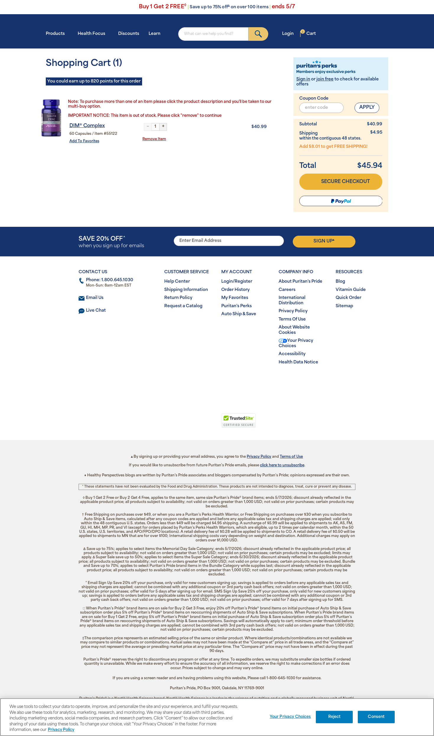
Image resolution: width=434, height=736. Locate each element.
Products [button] (57, 33)
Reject (334, 717)
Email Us (94, 298)
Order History (235, 290)
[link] (193, 423)
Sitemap (344, 306)
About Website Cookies (294, 330)
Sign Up (323, 241)
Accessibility (292, 354)
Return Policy (178, 298)
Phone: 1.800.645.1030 (109, 280)
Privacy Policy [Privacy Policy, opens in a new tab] (61, 730)
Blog (340, 281)
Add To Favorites (84, 141)
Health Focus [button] (93, 33)
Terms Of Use (292, 319)
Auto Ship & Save (238, 314)
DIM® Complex (87, 126)
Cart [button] (308, 33)
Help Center (177, 281)
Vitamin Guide (351, 290)
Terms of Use (291, 457)
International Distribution (292, 300)
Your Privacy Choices (296, 343)
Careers (287, 290)
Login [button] (289, 33)
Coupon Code (314, 98)
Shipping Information (186, 290)
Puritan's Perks (236, 306)
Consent (376, 717)
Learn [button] (156, 33)
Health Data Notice (298, 362)
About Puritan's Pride (300, 281)
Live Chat (96, 310)
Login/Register (236, 281)
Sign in (303, 79)
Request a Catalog (183, 306)
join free (325, 79)
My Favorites (234, 298)
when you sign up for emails (111, 242)
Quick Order (348, 298)
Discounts (128, 34)
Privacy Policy (293, 311)
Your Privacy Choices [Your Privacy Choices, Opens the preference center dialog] (290, 717)
